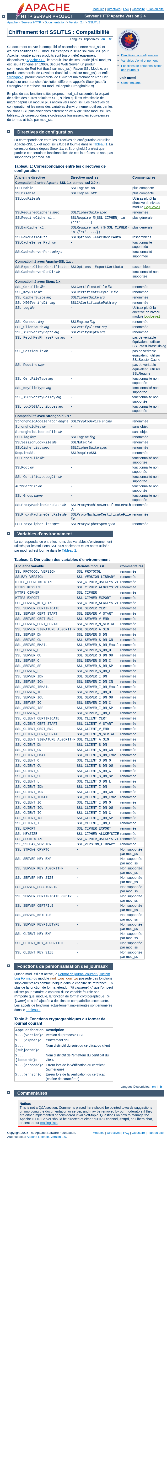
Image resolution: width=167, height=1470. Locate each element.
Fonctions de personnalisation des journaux (62, 966)
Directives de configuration (139, 55)
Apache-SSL (36, 60)
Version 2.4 (77, 22)
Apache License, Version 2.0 (46, 1137)
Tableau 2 (69, 550)
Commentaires (131, 83)
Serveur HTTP (31, 22)
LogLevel (152, 207)
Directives (113, 9)
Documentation (55, 22)
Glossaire (138, 9)
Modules (98, 9)
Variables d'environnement (139, 60)
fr (110, 39)
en (103, 39)
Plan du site (155, 9)
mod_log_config (64, 978)
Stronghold (15, 77)
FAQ (126, 9)
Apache (12, 22)
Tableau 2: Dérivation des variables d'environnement (62, 560)
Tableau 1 (100, 144)
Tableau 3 (33, 1010)
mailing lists (48, 1123)
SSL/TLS (94, 22)
